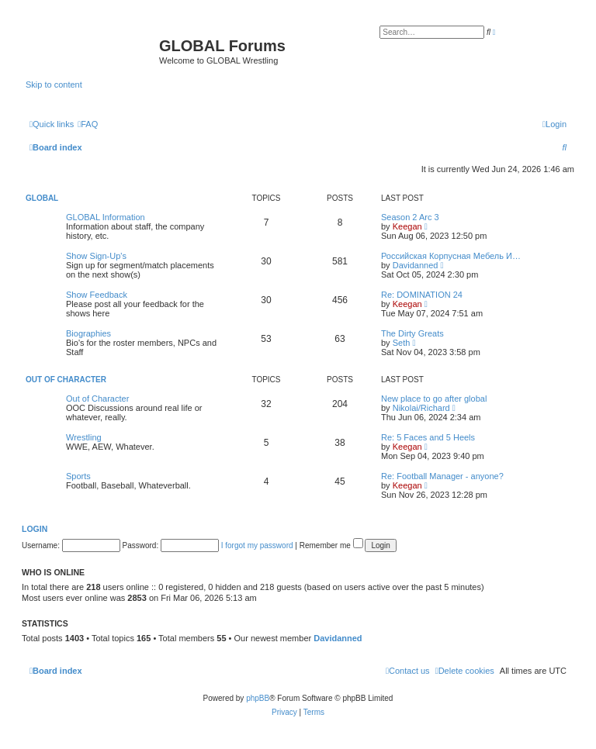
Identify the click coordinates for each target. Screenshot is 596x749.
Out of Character (66, 379)
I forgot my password (257, 545)
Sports (78, 476)
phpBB (257, 698)
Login (34, 528)
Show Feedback (96, 294)
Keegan (407, 226)
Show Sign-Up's (96, 256)
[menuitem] (88, 124)
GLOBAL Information (105, 217)
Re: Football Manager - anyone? (442, 476)
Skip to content (54, 84)
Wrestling (84, 437)
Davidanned (415, 265)
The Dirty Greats (412, 333)
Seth (402, 342)
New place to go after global (434, 398)
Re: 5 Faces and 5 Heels (428, 437)
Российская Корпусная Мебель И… (451, 256)
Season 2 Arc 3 (410, 217)
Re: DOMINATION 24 (422, 294)
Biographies (88, 333)
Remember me (331, 545)
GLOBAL (42, 198)
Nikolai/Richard (421, 407)
